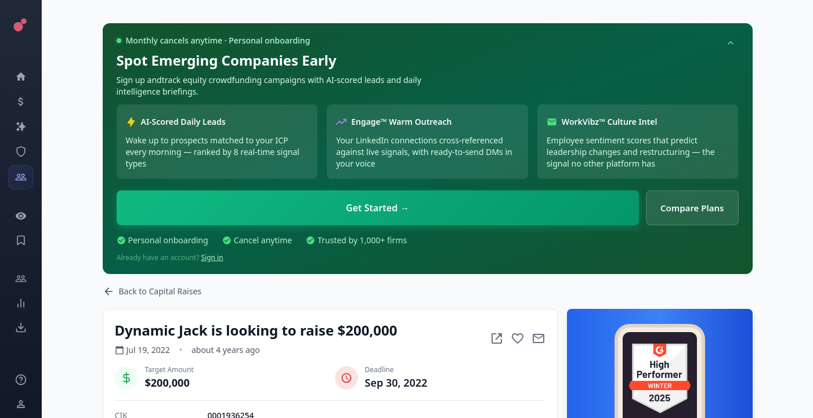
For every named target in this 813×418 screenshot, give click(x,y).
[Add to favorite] (518, 338)
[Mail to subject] (538, 338)
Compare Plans (692, 208)
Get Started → (377, 207)
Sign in (212, 257)
